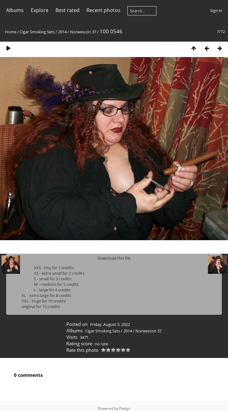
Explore (39, 10)
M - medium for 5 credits (56, 284)
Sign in (216, 10)
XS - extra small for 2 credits (59, 273)
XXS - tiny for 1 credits (54, 267)
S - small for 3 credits (52, 279)
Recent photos (103, 10)
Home (10, 32)
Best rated (68, 10)
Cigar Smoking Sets (37, 32)
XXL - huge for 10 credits (44, 301)
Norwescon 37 (83, 32)
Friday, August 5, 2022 (110, 324)
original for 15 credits (41, 306)
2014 (62, 32)
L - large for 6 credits (52, 290)
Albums (15, 10)
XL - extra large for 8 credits (46, 295)
